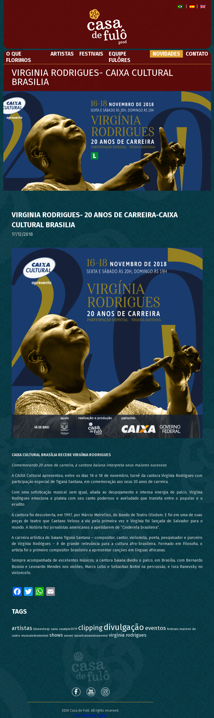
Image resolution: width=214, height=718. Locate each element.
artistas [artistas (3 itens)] (22, 628)
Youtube (90, 691)
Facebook (75, 691)
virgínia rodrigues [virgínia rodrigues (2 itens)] (127, 635)
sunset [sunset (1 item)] (68, 635)
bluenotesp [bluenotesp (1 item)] (41, 629)
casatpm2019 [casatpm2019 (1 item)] (68, 629)
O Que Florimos (18, 57)
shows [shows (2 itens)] (56, 635)
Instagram (105, 691)
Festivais (91, 54)
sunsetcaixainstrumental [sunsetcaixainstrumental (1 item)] (91, 635)
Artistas (62, 54)
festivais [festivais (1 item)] (172, 629)
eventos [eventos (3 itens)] (155, 628)
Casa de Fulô (90, 666)
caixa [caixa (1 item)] (54, 629)
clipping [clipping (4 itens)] (90, 628)
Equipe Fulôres (119, 57)
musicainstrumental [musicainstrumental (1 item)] (34, 635)
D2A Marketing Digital (90, 715)
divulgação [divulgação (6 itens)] (124, 627)
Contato (197, 54)
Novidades (166, 54)
